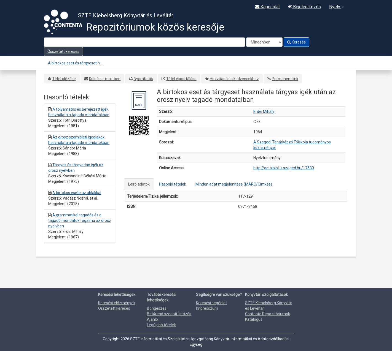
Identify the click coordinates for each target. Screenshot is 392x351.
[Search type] (264, 42)
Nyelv (336, 6)
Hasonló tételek (172, 184)
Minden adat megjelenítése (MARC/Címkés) (233, 184)
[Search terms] (144, 42)
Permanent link (285, 79)
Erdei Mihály (263, 111)
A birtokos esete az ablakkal (76, 193)
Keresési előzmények (116, 303)
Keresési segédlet (211, 303)
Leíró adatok (139, 184)
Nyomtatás (143, 79)
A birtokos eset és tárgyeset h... (75, 63)
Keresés (296, 42)
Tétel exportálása (181, 79)
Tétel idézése (64, 79)
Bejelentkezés (304, 6)
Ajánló (152, 319)
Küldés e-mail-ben (104, 79)
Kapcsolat (267, 6)
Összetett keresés (63, 51)
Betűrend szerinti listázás (169, 314)
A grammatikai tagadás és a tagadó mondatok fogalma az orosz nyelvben (79, 220)
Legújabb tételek (161, 325)
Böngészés (157, 308)
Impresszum (207, 308)
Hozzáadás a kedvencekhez (234, 79)
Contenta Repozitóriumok (267, 314)
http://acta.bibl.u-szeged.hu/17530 (283, 168)
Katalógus (253, 319)
